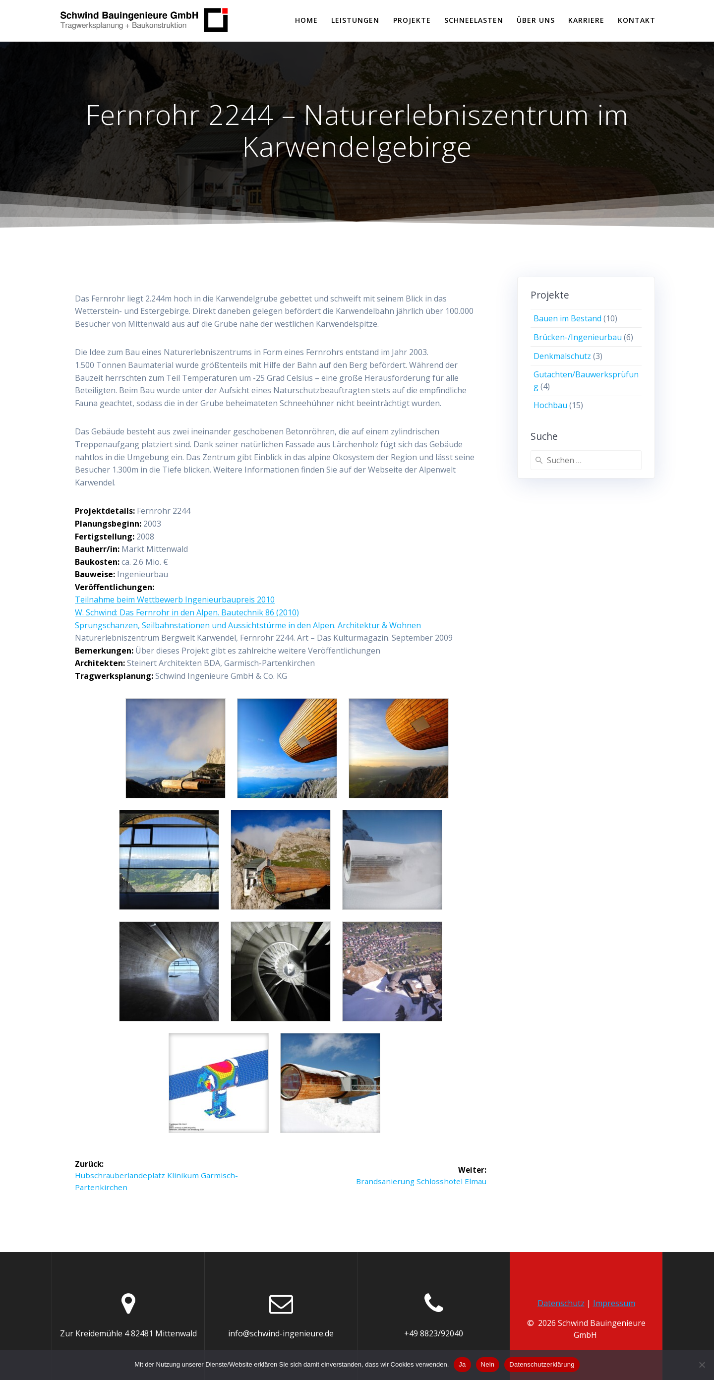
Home (306, 20)
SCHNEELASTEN (473, 20)
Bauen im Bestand (567, 318)
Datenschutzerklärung (541, 1364)
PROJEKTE (412, 20)
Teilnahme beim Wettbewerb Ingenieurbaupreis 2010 (175, 599)
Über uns (536, 20)
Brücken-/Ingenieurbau (578, 337)
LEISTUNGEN (355, 20)
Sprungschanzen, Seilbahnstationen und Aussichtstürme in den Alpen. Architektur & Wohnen (248, 625)
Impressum (614, 1303)
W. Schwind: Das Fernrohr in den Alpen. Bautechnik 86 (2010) (187, 612)
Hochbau (550, 405)
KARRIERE (586, 20)
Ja (462, 1364)
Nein (488, 1364)
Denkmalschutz (562, 356)
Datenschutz (561, 1303)
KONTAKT (636, 20)
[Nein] (702, 1365)
